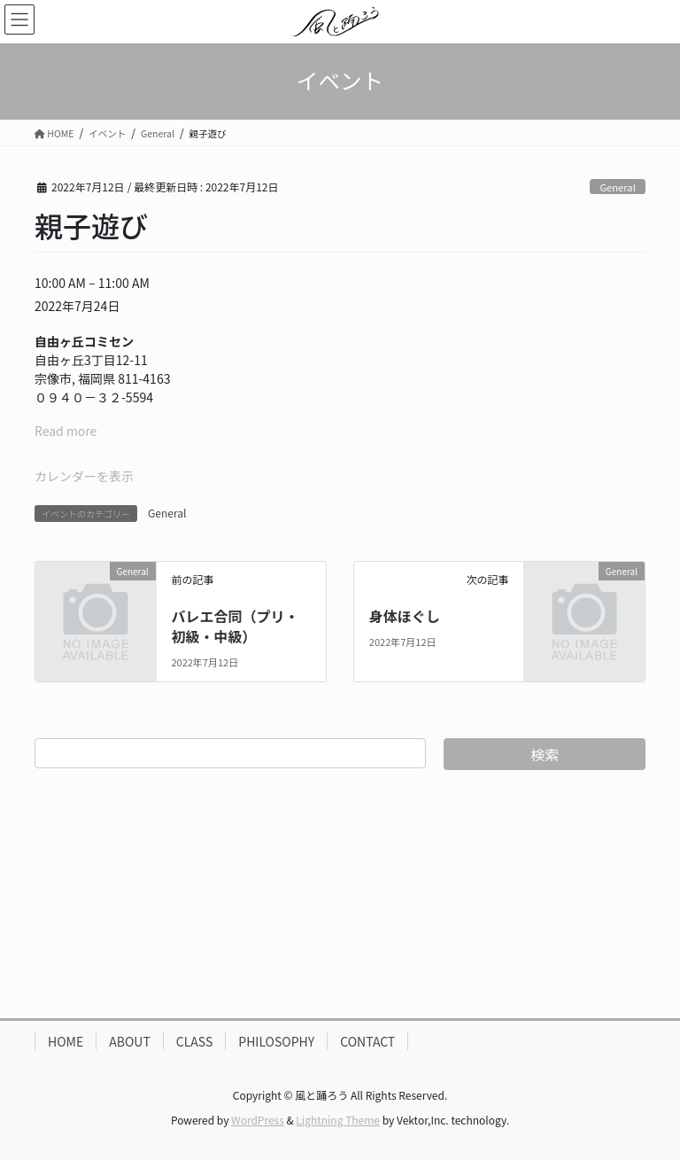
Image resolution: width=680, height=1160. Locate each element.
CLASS (194, 1041)
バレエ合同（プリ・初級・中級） (234, 625)
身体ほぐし (404, 616)
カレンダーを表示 (84, 476)
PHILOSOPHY (276, 1041)
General (617, 187)
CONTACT (367, 1041)
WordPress (257, 1119)
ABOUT (130, 1041)
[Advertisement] (340, 894)
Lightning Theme (338, 1119)
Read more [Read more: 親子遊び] (66, 431)
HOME (65, 1041)
